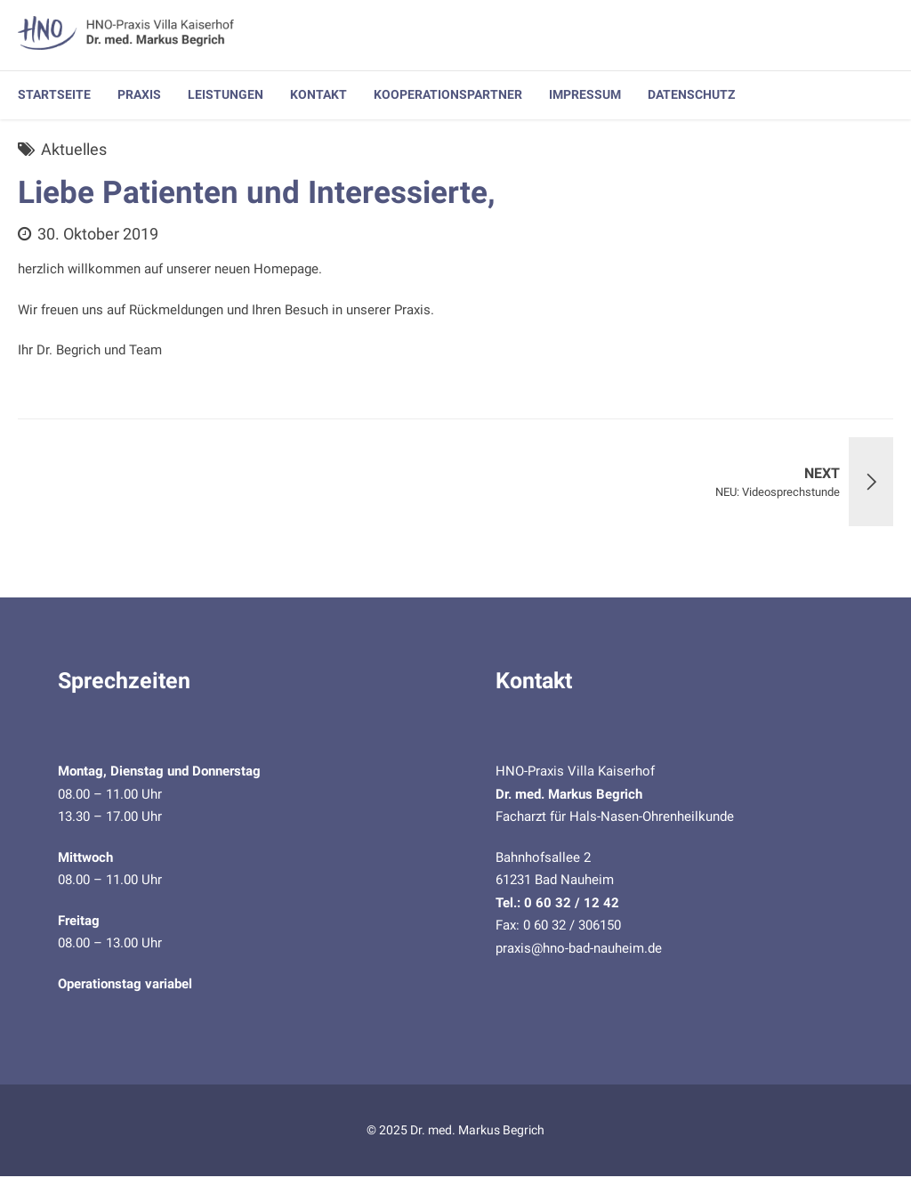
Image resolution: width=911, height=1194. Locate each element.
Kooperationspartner (448, 94)
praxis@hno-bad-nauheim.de (579, 948)
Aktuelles (74, 149)
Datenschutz (691, 94)
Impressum (585, 94)
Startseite (54, 94)
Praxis (139, 94)
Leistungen (225, 94)
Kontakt (318, 94)
